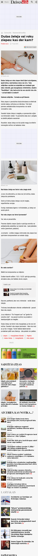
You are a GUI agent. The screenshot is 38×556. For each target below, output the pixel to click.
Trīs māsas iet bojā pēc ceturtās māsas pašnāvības (20, 479)
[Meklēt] (32, 2)
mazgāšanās (18, 338)
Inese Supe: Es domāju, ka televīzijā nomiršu (20, 289)
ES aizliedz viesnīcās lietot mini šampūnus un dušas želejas (28, 404)
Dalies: (11, 342)
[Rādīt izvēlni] (2, 2)
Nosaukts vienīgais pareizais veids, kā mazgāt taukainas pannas (27, 383)
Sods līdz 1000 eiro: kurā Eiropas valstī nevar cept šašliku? (22, 441)
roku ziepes (29, 338)
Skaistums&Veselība (19, 33)
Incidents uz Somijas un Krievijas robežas (21, 498)
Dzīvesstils (7, 33)
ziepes (4, 336)
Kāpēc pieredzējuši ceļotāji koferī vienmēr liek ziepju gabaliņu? (8, 383)
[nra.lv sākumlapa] (7, 2)
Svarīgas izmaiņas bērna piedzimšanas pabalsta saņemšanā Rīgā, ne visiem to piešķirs (21, 486)
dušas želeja (7, 338)
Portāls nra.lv (5, 44)
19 (30, 473)
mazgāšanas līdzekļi (16, 336)
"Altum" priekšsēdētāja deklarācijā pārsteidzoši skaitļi (21, 510)
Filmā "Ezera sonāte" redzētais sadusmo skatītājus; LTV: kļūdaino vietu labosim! (20, 456)
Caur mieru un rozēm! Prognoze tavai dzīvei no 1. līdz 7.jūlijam (22, 435)
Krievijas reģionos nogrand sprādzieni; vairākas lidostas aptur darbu (20, 428)
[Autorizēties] (36, 2)
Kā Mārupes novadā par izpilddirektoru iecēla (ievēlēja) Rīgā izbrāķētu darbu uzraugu (21, 533)
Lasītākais (8, 492)
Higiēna (28, 336)
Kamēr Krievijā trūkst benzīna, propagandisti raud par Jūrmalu (19, 294)
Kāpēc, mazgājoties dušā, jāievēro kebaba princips (9, 404)
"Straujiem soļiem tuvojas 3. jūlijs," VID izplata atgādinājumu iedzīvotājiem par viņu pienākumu (20, 448)
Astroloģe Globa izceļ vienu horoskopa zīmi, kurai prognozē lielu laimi (21, 420)
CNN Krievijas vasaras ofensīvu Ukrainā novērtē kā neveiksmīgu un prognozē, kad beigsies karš (21, 472)
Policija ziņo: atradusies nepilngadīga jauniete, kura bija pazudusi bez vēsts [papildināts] (22, 464)
